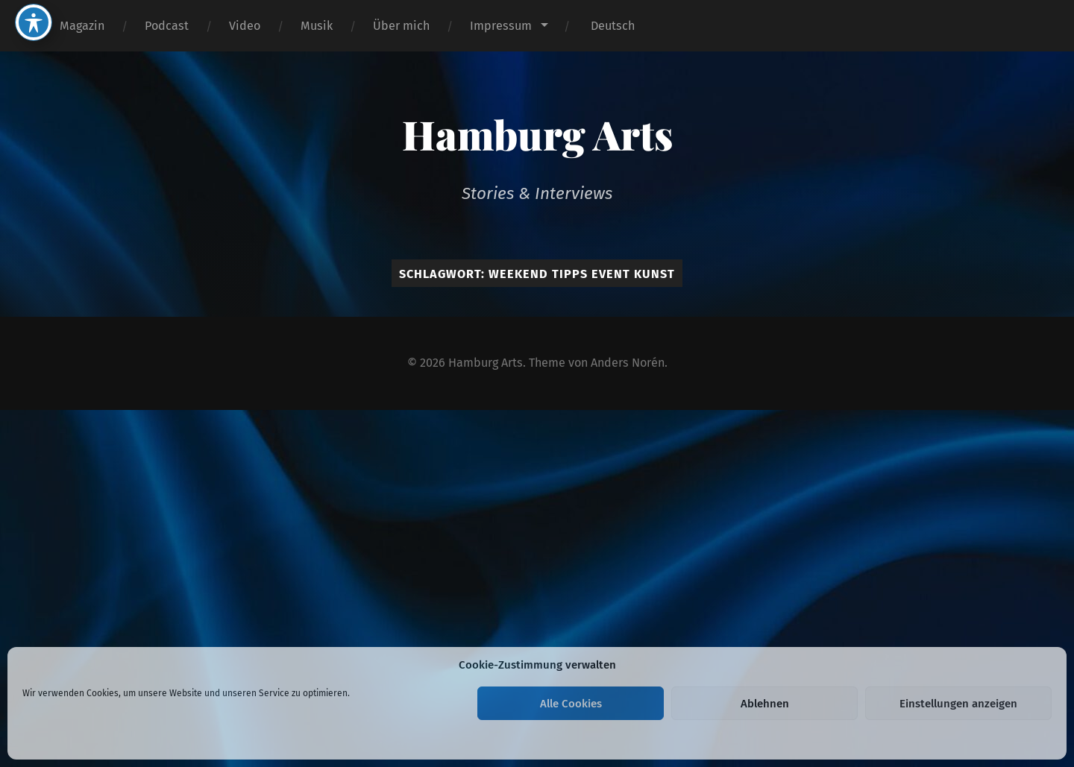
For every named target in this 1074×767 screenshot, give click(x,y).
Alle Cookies (571, 703)
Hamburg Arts (537, 134)
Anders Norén (628, 363)
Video (244, 26)
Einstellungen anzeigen (958, 703)
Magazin (82, 26)
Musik (317, 26)
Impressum (501, 26)
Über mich (401, 26)
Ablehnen (765, 703)
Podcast (167, 26)
